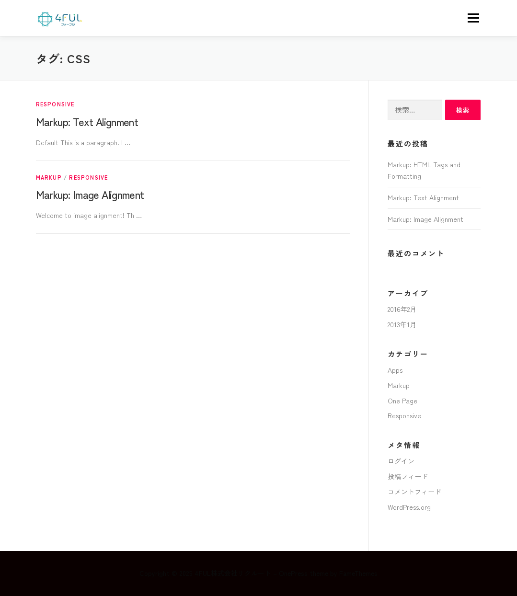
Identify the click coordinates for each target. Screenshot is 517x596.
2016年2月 (402, 309)
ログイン (401, 461)
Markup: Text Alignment (87, 121)
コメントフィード (414, 491)
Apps (395, 370)
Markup (49, 177)
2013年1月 (402, 324)
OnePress (293, 573)
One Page (402, 400)
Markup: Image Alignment (90, 194)
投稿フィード (408, 476)
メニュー (473, 18)
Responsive (55, 104)
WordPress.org (409, 507)
